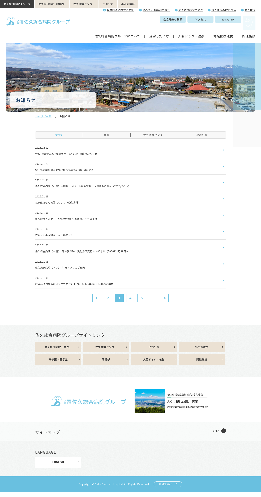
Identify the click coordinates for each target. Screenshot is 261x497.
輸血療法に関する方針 (120, 10)
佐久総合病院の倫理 (190, 10)
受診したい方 (159, 28)
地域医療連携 (223, 28)
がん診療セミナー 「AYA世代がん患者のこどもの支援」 (72, 221)
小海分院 (108, 4)
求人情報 (250, 10)
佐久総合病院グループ (17, 4)
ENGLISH (204, 19)
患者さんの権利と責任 (156, 10)
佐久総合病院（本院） (52, 4)
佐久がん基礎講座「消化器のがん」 (58, 237)
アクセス (176, 19)
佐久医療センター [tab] (154, 135)
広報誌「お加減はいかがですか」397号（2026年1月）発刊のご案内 (80, 288)
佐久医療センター (84, 4)
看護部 (106, 364)
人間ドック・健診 (191, 28)
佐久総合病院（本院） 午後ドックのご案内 (63, 271)
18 (164, 302)
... (153, 302)
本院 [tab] (106, 135)
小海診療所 (128, 4)
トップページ (43, 116)
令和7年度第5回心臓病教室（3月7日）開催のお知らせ (70, 154)
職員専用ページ (168, 489)
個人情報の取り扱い (223, 10)
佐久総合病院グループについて (117, 28)
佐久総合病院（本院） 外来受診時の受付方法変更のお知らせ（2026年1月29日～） (90, 254)
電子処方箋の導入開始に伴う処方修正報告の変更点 (68, 170)
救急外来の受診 (148, 19)
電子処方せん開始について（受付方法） (61, 204)
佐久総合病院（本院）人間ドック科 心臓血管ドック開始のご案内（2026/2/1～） (89, 187)
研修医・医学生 (58, 364)
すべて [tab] (59, 135)
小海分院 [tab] (201, 135)
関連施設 (248, 28)
